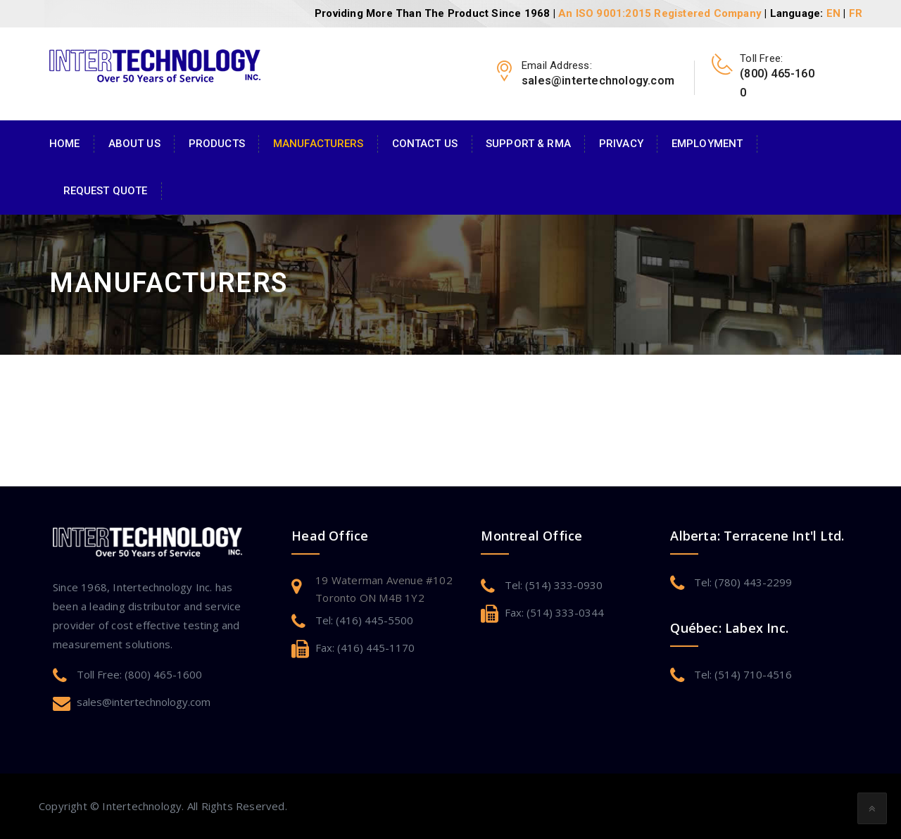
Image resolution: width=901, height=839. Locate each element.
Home (64, 143)
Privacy (621, 143)
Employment (707, 143)
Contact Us (425, 143)
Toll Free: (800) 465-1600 (139, 674)
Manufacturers (318, 143)
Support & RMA (528, 143)
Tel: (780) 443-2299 (743, 582)
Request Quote (105, 190)
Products (217, 143)
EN (833, 13)
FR (855, 13)
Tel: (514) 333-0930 (554, 585)
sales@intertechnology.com (143, 702)
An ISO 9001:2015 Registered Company (660, 13)
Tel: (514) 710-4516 (743, 674)
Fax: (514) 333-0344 (554, 612)
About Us (134, 143)
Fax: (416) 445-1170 (365, 648)
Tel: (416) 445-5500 (364, 620)
